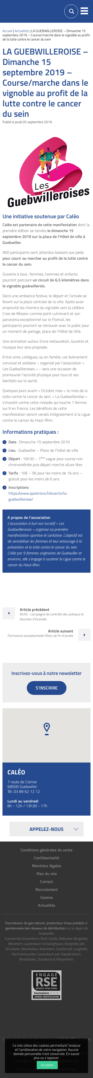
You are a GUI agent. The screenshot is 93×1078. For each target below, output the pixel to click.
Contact (46, 881)
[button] (84, 11)
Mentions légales (46, 866)
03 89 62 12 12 (27, 791)
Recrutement (46, 889)
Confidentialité (46, 858)
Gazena (46, 897)
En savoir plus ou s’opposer (57, 1055)
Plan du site (46, 874)
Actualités (46, 905)
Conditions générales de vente (46, 850)
